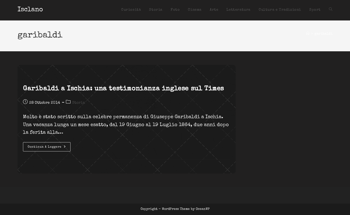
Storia (78, 103)
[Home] (308, 34)
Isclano (30, 10)
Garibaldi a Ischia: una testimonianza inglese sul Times (123, 89)
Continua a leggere (49, 148)
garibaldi (323, 34)
